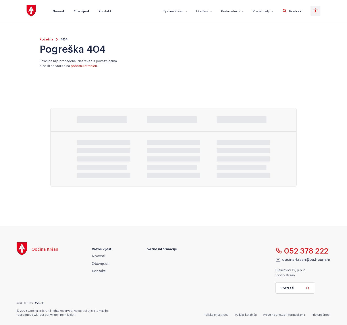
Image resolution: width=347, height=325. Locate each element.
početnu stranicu (84, 65)
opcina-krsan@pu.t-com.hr (303, 259)
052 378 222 (302, 250)
